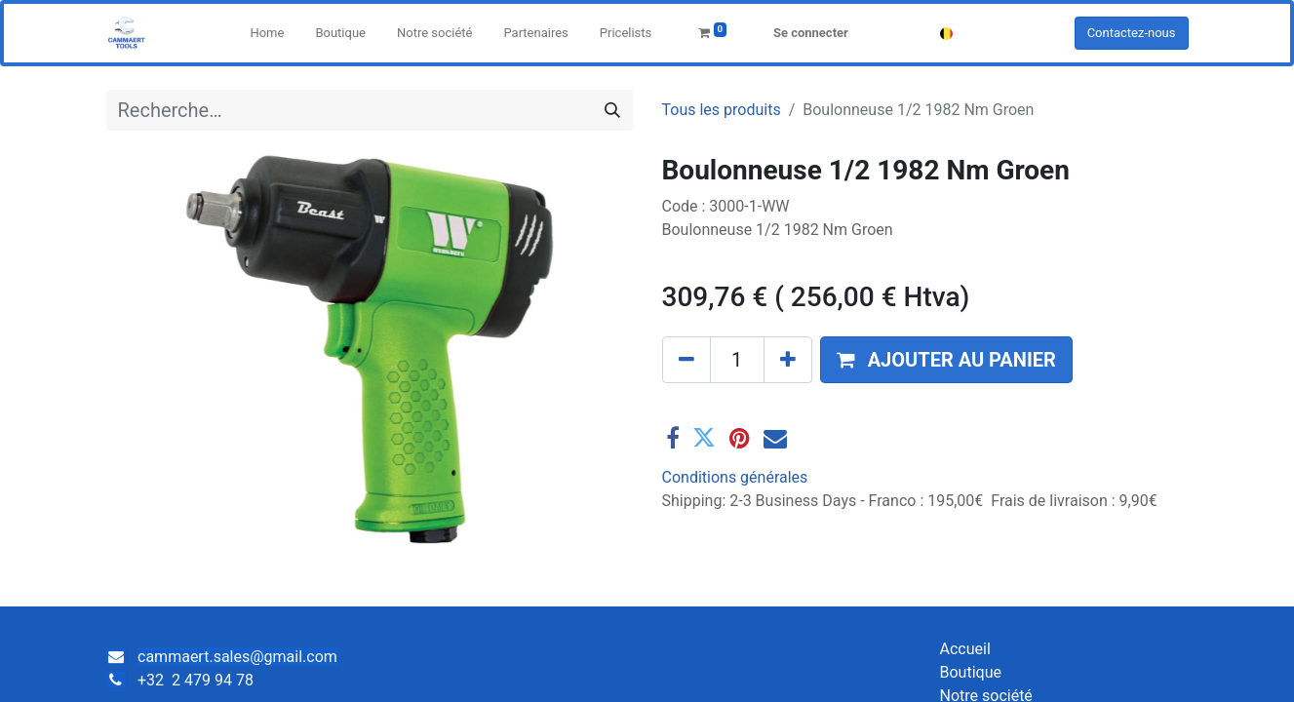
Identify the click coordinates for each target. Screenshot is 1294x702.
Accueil (965, 649)
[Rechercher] (612, 110)
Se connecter (810, 32)
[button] (946, 359)
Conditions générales (735, 477)
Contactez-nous (1131, 32)
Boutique (970, 672)
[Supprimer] (686, 359)
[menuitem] (266, 33)
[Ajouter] (788, 359)
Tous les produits (721, 109)
